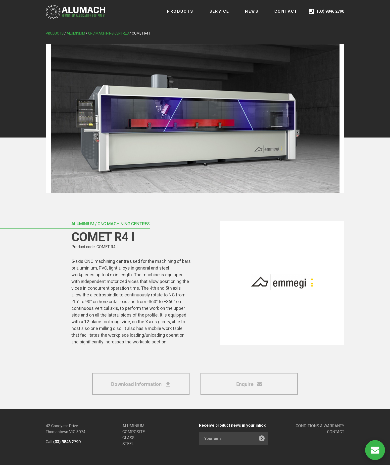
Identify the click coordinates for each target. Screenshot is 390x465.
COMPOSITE (133, 431)
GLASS (128, 437)
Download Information (140, 384)
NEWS (246, 14)
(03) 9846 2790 (67, 441)
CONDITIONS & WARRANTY (320, 425)
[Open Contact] (375, 450)
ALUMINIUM (133, 425)
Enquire (249, 384)
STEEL (128, 443)
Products (175, 14)
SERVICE (214, 14)
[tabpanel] (195, 118)
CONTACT (280, 14)
